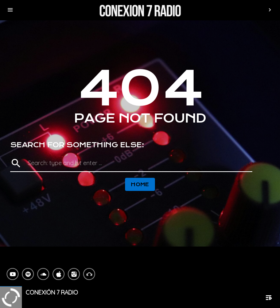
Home (140, 184)
